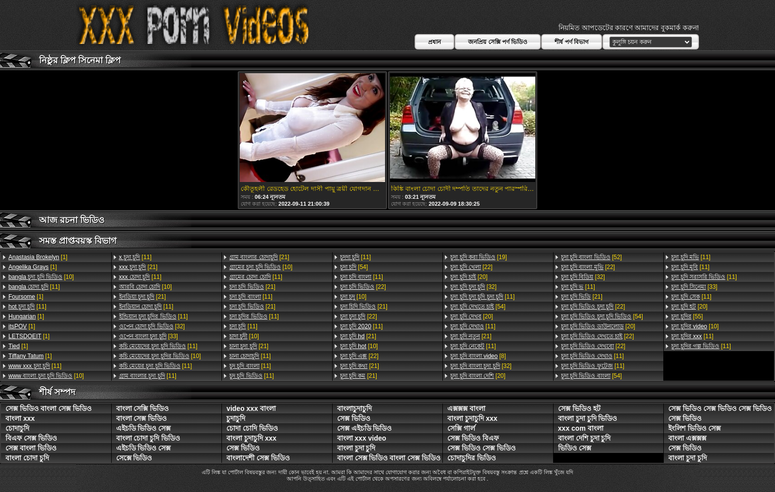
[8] (478, 356)
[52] (591, 257)
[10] (41, 276)
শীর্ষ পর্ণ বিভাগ (572, 42)
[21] (138, 267)
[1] (37, 257)
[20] (468, 276)
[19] (478, 257)
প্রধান (434, 42)
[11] (34, 286)
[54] (354, 267)
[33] (148, 336)
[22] (363, 286)
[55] (687, 316)
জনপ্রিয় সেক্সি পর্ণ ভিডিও (497, 42)
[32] (152, 326)
